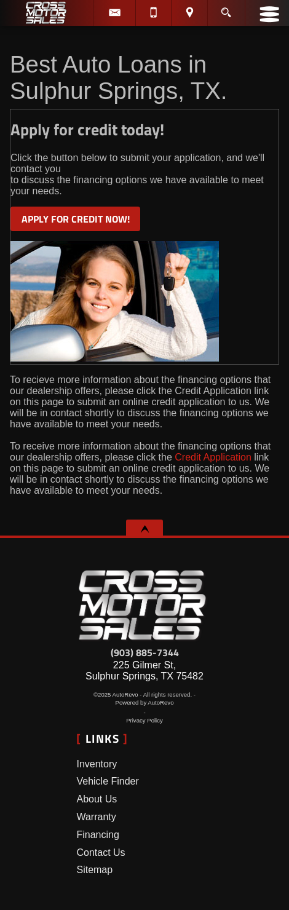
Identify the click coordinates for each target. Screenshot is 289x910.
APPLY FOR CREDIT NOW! (76, 219)
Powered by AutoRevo (145, 702)
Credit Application (211, 457)
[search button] (226, 8)
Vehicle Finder (107, 781)
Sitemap (94, 870)
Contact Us (100, 852)
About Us (96, 799)
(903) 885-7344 (145, 652)
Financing (97, 834)
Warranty (96, 817)
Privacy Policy (144, 720)
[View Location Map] (189, 13)
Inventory (96, 764)
